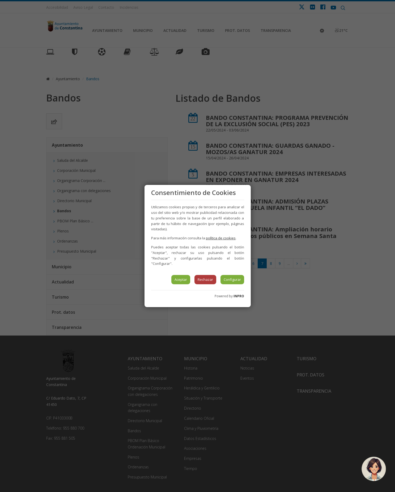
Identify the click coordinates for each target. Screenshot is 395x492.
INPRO (238, 296)
